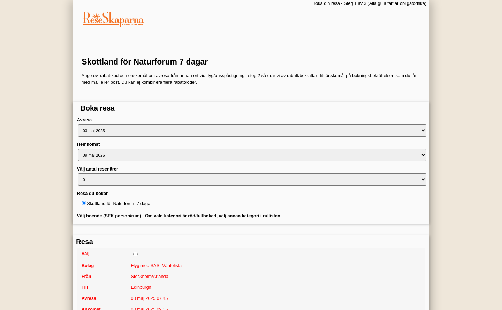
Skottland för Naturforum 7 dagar (145, 61)
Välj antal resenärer (97, 169)
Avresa (84, 119)
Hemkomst (88, 144)
